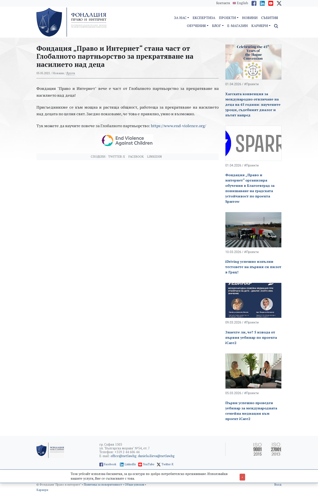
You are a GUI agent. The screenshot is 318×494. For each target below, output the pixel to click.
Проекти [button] (227, 17)
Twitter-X (116, 157)
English (242, 3)
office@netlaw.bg (123, 456)
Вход (278, 484)
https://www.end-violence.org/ (178, 125)
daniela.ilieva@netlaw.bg (156, 456)
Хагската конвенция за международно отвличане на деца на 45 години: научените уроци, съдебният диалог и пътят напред (252, 104)
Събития (269, 17)
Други (70, 73)
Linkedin (154, 157)
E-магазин (237, 25)
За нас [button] (180, 17)
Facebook (136, 157)
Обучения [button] (196, 25)
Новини (249, 17)
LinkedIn (130, 464)
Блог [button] (216, 25)
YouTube (148, 464)
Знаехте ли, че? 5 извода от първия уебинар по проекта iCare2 (251, 337)
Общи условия (135, 484)
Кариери (42, 490)
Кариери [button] (259, 25)
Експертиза (204, 17)
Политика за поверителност (103, 484)
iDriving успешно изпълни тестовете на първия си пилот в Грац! (253, 266)
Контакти (223, 3)
